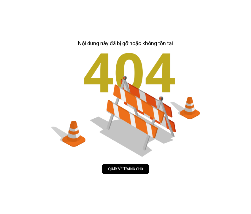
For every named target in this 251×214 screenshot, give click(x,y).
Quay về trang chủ (125, 169)
